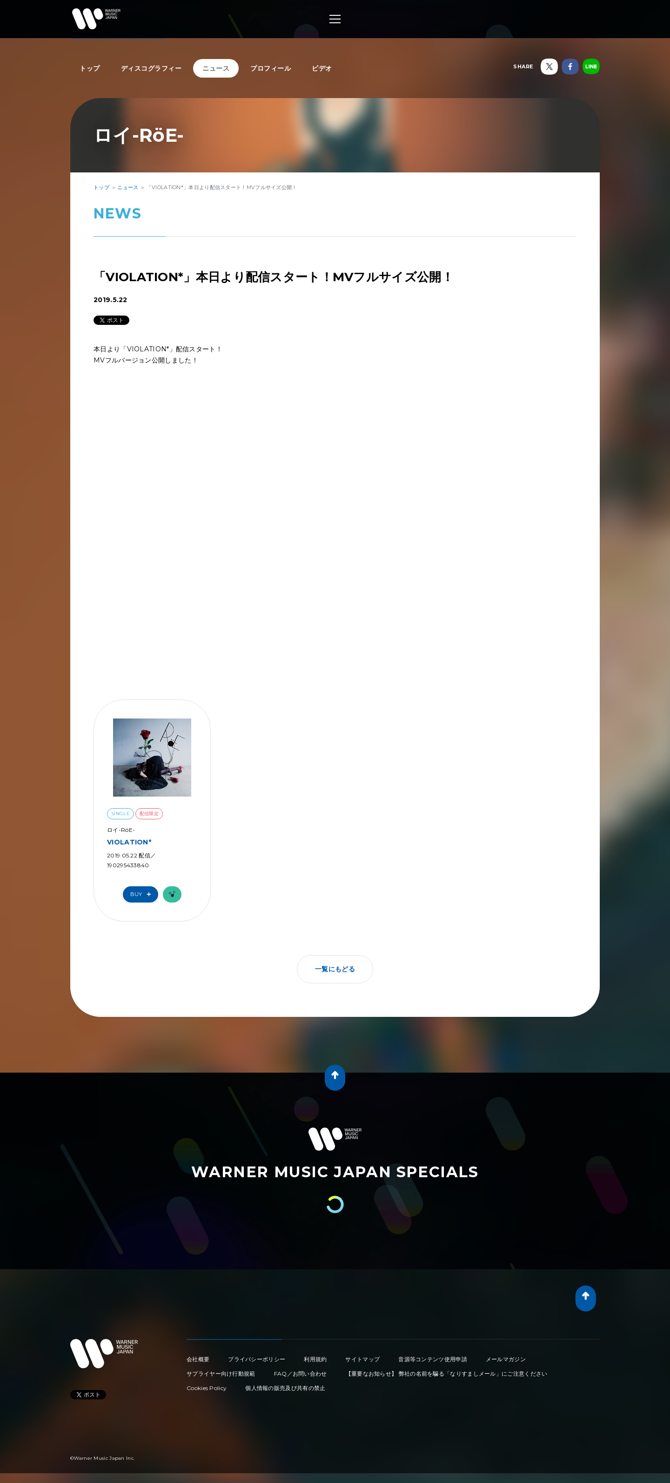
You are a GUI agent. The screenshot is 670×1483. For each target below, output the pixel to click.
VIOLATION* (129, 842)
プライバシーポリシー (256, 1359)
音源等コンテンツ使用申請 (432, 1359)
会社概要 (198, 1359)
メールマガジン (506, 1359)
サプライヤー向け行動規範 (221, 1373)
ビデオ (322, 68)
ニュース (215, 68)
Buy (142, 894)
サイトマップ (362, 1359)
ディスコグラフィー (151, 68)
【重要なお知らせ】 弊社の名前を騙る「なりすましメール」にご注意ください (447, 1373)
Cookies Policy (207, 1387)
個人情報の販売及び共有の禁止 (285, 1387)
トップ (90, 68)
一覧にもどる (335, 969)
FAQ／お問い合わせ (300, 1373)
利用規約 (315, 1359)
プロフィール (270, 68)
